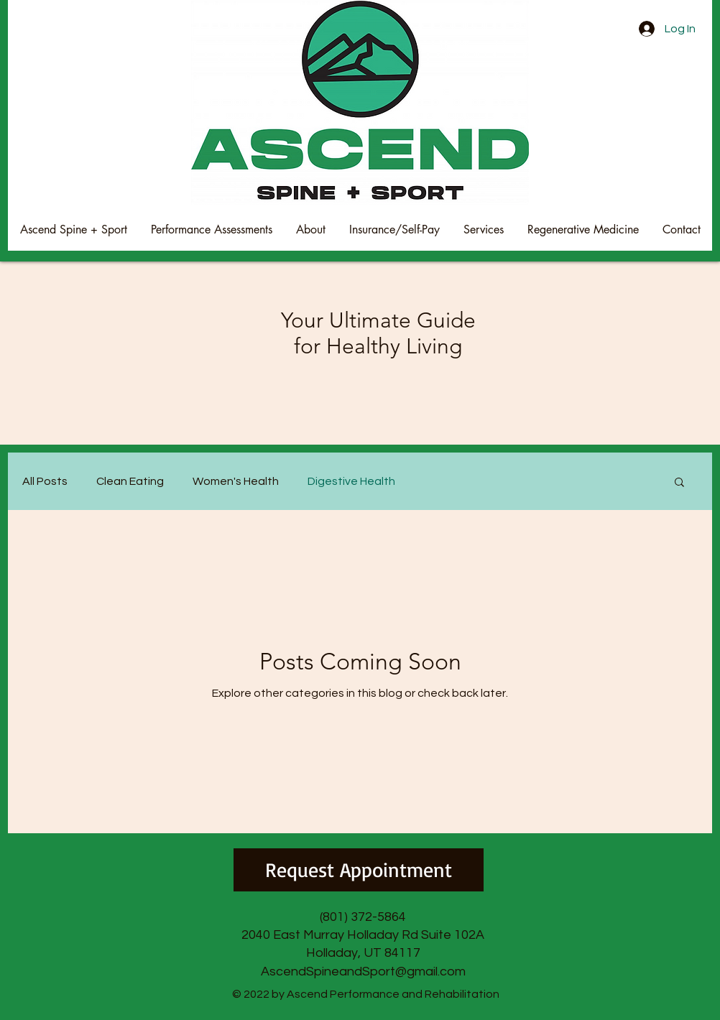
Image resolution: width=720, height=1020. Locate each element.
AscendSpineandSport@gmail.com (363, 971)
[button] (679, 483)
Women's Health (236, 481)
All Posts (45, 481)
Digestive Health (351, 481)
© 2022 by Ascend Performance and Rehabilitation (365, 994)
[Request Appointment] (359, 869)
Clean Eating (130, 481)
